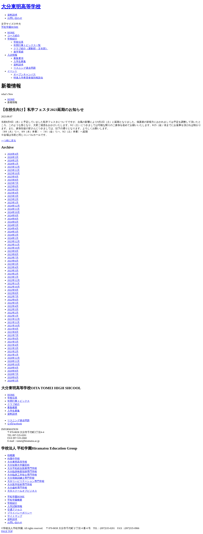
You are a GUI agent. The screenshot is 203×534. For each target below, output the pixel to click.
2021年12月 (13, 319)
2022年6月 (12, 299)
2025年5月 (12, 189)
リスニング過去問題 (25, 68)
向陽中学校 (13, 458)
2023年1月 (12, 277)
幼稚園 (11, 455)
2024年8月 (12, 218)
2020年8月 (12, 371)
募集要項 (18, 58)
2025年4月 (12, 193)
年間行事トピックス (18, 401)
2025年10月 (13, 173)
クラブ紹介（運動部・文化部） (31, 48)
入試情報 (12, 55)
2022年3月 (12, 309)
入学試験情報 (14, 506)
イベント (12, 71)
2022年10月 (13, 286)
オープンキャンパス (25, 74)
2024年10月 (13, 212)
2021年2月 (12, 351)
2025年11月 (13, 170)
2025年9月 (12, 176)
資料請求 (12, 15)
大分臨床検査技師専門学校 (22, 471)
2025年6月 (12, 186)
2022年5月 (12, 303)
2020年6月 (12, 377)
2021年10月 (13, 325)
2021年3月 (12, 348)
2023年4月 (12, 267)
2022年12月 (13, 280)
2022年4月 (12, 306)
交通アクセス (14, 509)
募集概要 (12, 407)
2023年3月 (12, 270)
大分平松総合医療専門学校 (22, 468)
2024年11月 (13, 209)
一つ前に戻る (8, 140)
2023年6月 (12, 261)
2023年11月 (13, 244)
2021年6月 (12, 338)
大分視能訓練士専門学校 (20, 478)
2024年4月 (12, 228)
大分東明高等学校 (21, 6)
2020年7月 (12, 374)
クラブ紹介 (13, 404)
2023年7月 (12, 257)
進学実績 (18, 51)
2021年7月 (12, 335)
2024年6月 (12, 222)
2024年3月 (12, 231)
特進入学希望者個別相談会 (28, 77)
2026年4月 (12, 154)
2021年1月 (12, 354)
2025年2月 (12, 199)
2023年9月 (12, 251)
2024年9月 (12, 215)
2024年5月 (12, 225)
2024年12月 (13, 205)
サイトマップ (14, 516)
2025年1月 (12, 202)
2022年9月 (12, 290)
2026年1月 (12, 163)
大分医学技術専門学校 (19, 484)
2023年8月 (12, 254)
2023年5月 (12, 264)
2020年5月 (12, 380)
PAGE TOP (7, 531)
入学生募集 (20, 61)
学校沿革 (18, 42)
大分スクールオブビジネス (22, 491)
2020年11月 (13, 361)
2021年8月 (12, 332)
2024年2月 (12, 235)
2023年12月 (13, 241)
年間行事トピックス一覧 (27, 45)
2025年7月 (12, 183)
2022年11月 (13, 283)
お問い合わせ (14, 18)
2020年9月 (12, 367)
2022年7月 (12, 296)
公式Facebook (14, 423)
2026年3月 (12, 157)
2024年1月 (12, 238)
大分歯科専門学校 (17, 487)
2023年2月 (12, 273)
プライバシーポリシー (19, 512)
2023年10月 (13, 248)
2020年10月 (13, 364)
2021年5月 (12, 341)
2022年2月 (12, 312)
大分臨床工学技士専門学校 (22, 474)
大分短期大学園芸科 (18, 465)
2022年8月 (12, 293)
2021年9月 (12, 329)
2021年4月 (12, 345)
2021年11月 (13, 322)
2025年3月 (12, 196)
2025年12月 (13, 167)
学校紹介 (12, 38)
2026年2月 (12, 160)
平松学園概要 (14, 500)
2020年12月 (13, 358)
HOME (11, 32)
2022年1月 (12, 316)
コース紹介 (13, 35)
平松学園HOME (9, 27)
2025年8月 (12, 180)
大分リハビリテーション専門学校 (25, 481)
